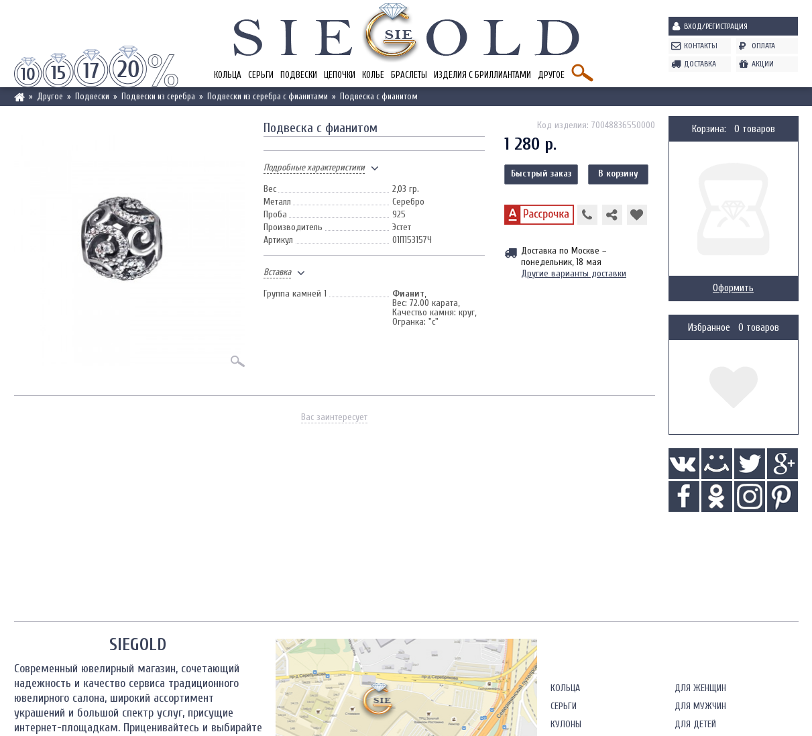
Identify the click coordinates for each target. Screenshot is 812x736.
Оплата (763, 45)
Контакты (700, 45)
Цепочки (339, 75)
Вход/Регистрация (716, 26)
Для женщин (700, 688)
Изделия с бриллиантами (482, 75)
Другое (551, 75)
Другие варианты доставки (573, 273)
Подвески (298, 75)
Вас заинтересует (334, 417)
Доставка (700, 63)
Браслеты (409, 75)
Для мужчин (700, 706)
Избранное (709, 327)
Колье (373, 75)
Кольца (227, 75)
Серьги (261, 75)
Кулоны (565, 724)
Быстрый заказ (541, 173)
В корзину (618, 173)
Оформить (733, 288)
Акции (763, 63)
